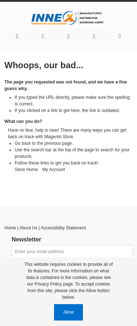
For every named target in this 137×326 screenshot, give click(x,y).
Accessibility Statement (63, 227)
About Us (28, 227)
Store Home (26, 169)
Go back (23, 143)
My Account (53, 169)
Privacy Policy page (54, 284)
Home (10, 227)
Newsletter (26, 239)
